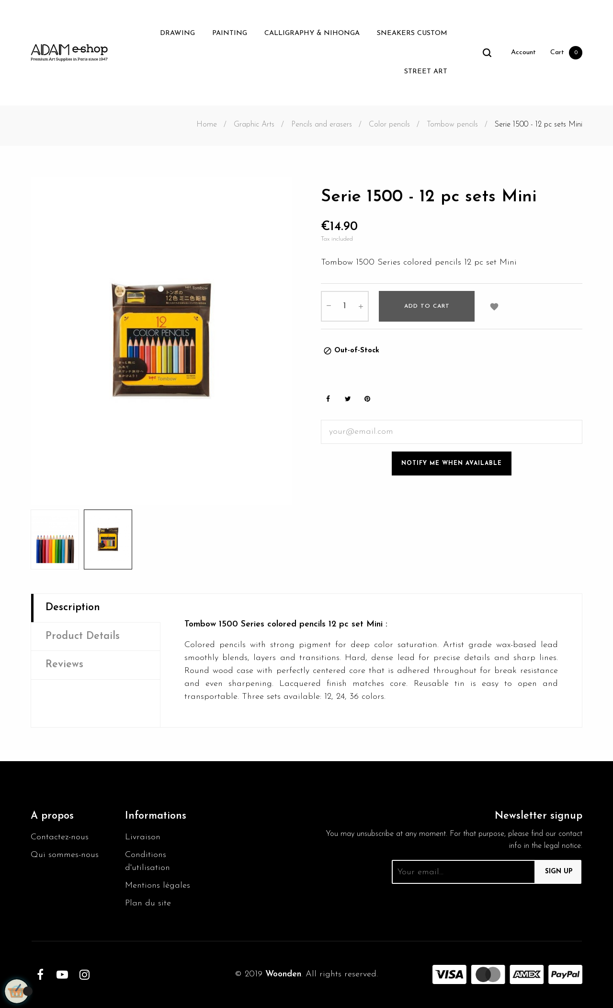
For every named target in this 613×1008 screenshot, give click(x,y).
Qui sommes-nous (65, 854)
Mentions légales (157, 885)
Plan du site (148, 903)
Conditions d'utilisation (147, 861)
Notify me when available (451, 463)
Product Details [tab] (82, 636)
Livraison (142, 837)
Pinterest (367, 399)
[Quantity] (344, 306)
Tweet (348, 399)
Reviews (64, 665)
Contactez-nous (60, 837)
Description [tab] (72, 607)
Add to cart (427, 306)
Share (328, 399)
